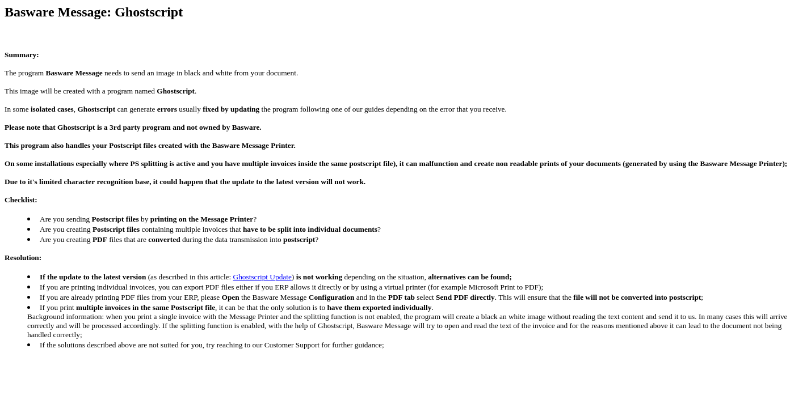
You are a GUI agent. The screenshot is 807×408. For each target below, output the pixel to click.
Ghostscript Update (262, 277)
